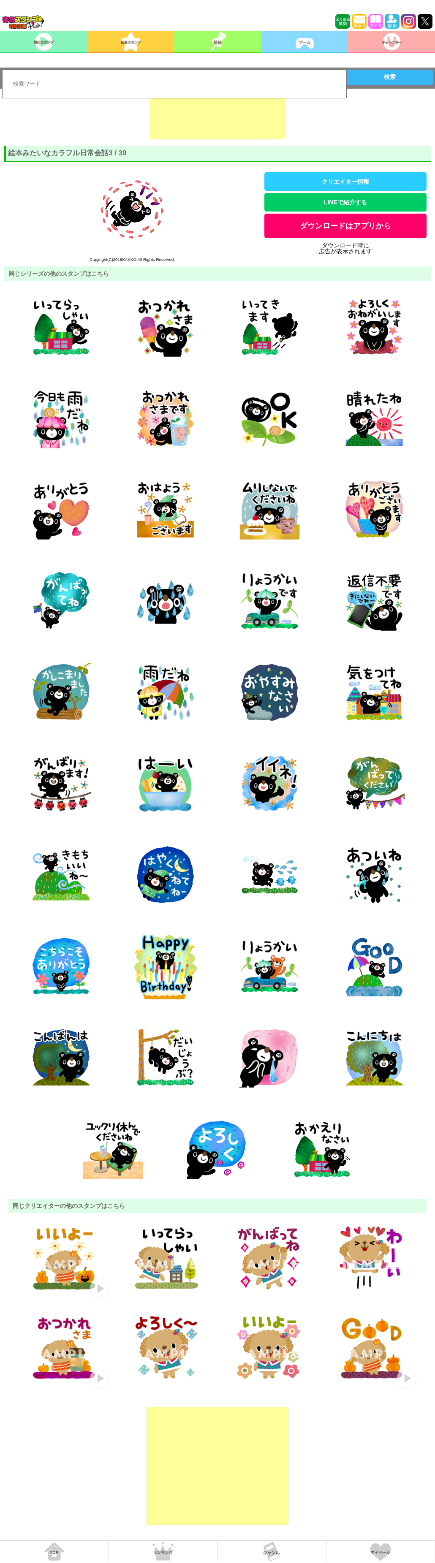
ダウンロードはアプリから (345, 226)
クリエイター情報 (345, 181)
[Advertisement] (217, 118)
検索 (390, 76)
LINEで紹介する (345, 202)
